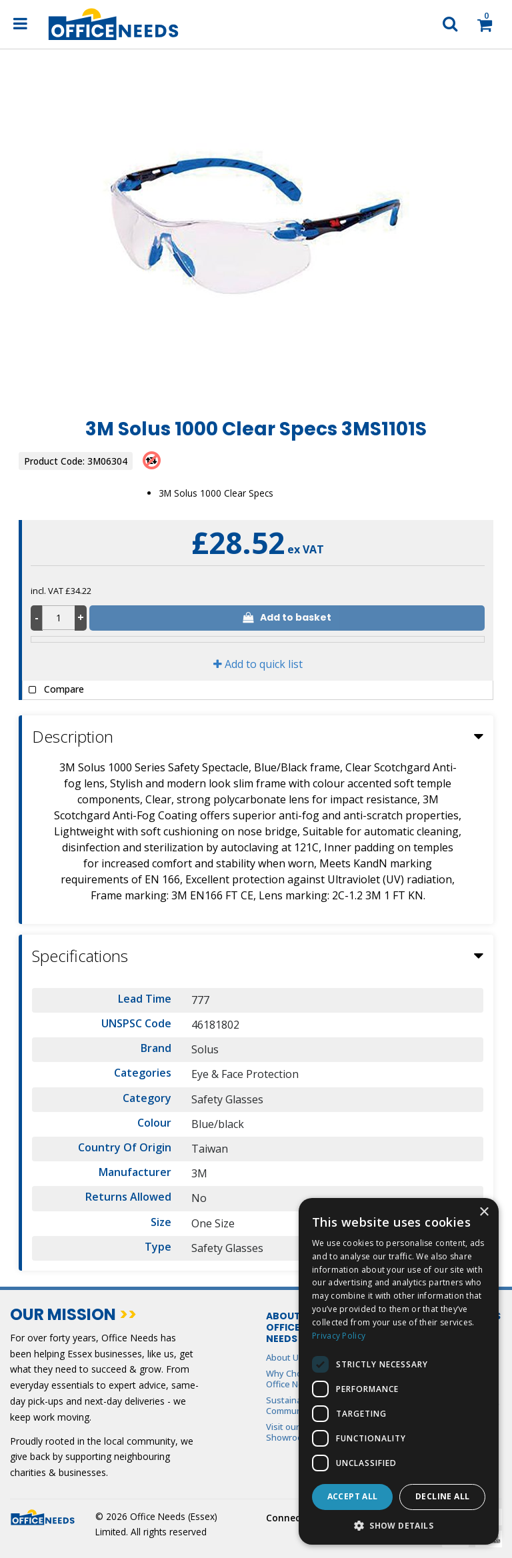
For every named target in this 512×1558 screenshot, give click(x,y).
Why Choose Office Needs (292, 1378)
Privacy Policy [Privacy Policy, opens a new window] (338, 1335)
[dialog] (399, 1371)
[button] (398, 1525)
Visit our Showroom (288, 1432)
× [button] (484, 1212)
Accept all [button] (352, 1496)
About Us (284, 1357)
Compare (53, 690)
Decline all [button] (442, 1496)
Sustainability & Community (297, 1405)
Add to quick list (258, 664)
